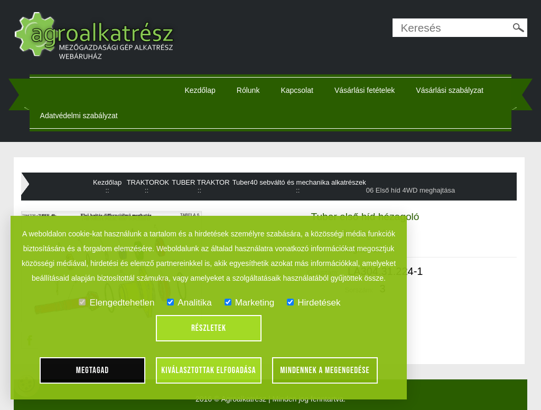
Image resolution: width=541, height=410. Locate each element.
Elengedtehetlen (116, 303)
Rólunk (248, 90)
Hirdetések (313, 303)
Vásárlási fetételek (364, 90)
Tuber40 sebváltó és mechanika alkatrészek (299, 182)
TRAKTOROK (148, 182)
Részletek (208, 328)
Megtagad (92, 370)
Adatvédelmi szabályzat (79, 115)
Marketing (250, 303)
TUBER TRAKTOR (200, 182)
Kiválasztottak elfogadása (208, 370)
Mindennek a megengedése (325, 370)
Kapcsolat (297, 90)
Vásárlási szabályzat (449, 90)
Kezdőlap (199, 90)
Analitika (189, 303)
